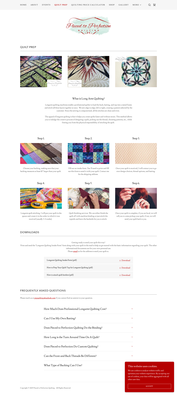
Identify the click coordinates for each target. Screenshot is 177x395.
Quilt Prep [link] (60, 5)
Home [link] (23, 5)
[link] (154, 4)
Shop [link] (112, 5)
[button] (137, 4)
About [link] (34, 5)
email (75, 251)
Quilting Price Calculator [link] (88, 5)
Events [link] (46, 5)
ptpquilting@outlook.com (44, 298)
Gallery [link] (124, 5)
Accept (149, 386)
